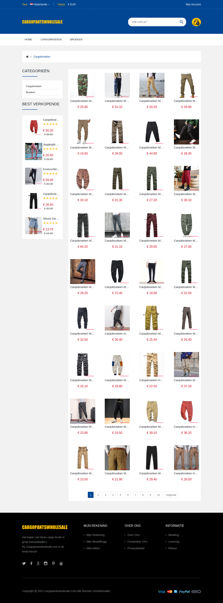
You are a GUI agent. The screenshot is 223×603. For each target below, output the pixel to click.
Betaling (173, 534)
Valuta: (62, 4)
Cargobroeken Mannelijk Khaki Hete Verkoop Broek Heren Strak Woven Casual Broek (82, 147)
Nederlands (38, 4)
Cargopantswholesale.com (60, 591)
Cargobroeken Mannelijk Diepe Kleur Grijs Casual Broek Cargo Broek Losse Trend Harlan (186, 147)
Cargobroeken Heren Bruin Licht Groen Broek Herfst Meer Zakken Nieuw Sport (186, 473)
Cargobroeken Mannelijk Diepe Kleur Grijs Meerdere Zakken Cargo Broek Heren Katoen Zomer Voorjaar (117, 240)
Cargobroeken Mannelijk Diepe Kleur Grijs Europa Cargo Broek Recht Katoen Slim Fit (151, 473)
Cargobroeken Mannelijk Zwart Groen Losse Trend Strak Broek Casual (151, 287)
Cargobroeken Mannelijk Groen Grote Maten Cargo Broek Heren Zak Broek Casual (186, 287)
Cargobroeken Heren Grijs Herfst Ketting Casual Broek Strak (117, 333)
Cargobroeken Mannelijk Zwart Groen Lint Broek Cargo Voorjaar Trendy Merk (117, 287)
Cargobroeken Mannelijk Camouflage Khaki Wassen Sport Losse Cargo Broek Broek (151, 333)
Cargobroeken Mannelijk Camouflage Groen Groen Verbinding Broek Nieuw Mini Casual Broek (82, 426)
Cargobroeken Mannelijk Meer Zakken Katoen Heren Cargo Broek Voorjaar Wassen (117, 194)
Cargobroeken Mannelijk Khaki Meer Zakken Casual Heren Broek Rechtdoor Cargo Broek (82, 473)
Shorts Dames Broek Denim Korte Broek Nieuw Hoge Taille (51, 218)
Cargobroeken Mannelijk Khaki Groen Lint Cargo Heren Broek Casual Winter (186, 380)
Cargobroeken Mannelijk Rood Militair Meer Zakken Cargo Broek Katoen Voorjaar (151, 240)
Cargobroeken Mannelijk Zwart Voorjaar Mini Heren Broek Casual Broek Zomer (151, 147)
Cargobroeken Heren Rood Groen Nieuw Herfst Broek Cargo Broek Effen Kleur (186, 426)
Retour (172, 548)
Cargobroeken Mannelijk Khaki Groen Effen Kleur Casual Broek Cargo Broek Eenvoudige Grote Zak (151, 426)
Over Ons (133, 534)
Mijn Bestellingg (96, 541)
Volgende (171, 495)
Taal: (25, 4)
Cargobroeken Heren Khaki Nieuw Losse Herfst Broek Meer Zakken (151, 380)
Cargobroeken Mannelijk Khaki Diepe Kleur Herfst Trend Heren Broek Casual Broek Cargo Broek (186, 100)
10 (158, 495)
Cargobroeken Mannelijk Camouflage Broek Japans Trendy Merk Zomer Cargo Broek (82, 100)
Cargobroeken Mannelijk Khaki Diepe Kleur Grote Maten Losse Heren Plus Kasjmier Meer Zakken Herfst (117, 147)
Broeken (30, 92)
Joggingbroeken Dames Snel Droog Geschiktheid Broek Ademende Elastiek (51, 144)
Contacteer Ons (137, 541)
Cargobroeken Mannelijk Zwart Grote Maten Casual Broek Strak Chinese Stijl (117, 426)
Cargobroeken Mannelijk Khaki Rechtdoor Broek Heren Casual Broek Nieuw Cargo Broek (117, 473)
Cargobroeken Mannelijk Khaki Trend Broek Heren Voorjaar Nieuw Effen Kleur (151, 100)
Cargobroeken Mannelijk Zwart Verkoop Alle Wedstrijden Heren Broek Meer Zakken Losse (51, 193)
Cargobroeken (41, 56)
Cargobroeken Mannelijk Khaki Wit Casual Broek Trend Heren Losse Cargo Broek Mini (117, 380)
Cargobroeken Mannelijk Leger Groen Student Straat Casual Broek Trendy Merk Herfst (186, 240)
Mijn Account (193, 4)
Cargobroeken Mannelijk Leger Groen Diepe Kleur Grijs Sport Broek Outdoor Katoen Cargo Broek (186, 333)
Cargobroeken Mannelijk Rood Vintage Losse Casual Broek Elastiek (82, 194)
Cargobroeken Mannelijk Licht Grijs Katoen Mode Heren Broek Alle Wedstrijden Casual (82, 287)
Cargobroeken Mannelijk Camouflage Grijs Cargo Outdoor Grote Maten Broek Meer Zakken (82, 380)
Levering (173, 541)
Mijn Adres (93, 548)
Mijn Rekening (96, 534)
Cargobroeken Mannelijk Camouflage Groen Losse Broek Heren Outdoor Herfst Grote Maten (82, 333)
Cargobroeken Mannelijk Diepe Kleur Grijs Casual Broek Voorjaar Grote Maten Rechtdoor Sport (82, 240)
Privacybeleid (135, 548)
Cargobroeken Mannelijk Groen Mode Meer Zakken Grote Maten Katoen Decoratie (151, 194)
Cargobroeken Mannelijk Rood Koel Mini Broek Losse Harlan (186, 194)
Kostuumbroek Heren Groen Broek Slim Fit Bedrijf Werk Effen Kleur (51, 169)
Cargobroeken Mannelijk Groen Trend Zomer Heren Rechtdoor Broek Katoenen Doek (117, 100)
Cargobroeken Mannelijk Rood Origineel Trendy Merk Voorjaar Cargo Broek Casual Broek (51, 119)
